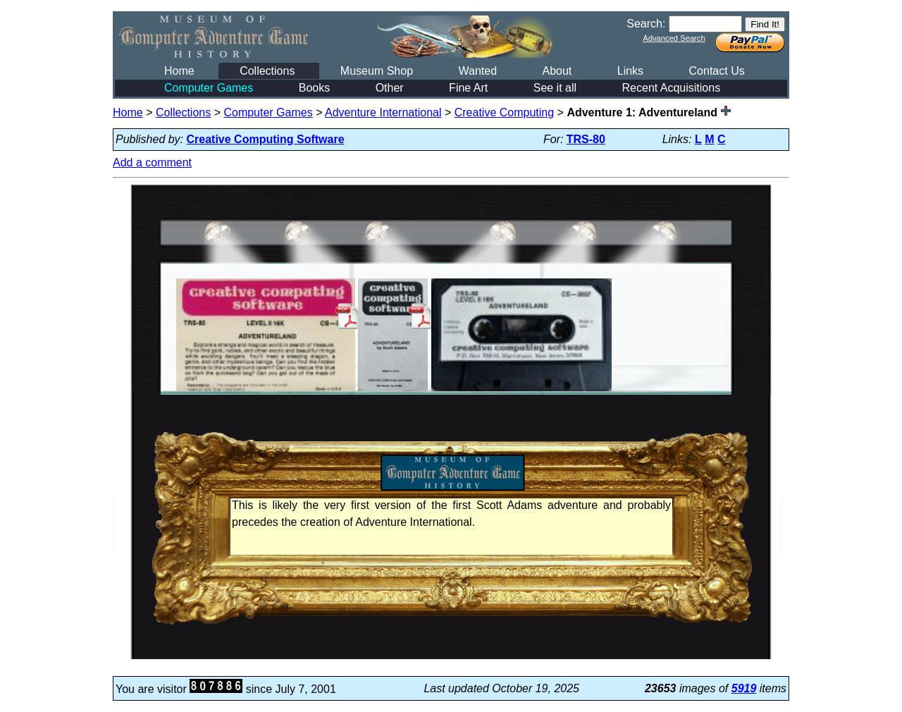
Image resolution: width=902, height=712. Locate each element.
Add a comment (152, 162)
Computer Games (208, 88)
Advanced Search (674, 38)
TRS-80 (586, 139)
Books (314, 88)
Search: (645, 24)
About (557, 71)
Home (179, 71)
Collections (267, 71)
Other (390, 88)
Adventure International (383, 112)
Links (630, 71)
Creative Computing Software (266, 139)
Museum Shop (376, 71)
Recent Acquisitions (671, 88)
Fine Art (468, 88)
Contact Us (717, 71)
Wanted (477, 71)
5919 (744, 688)
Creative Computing (504, 112)
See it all (554, 88)
